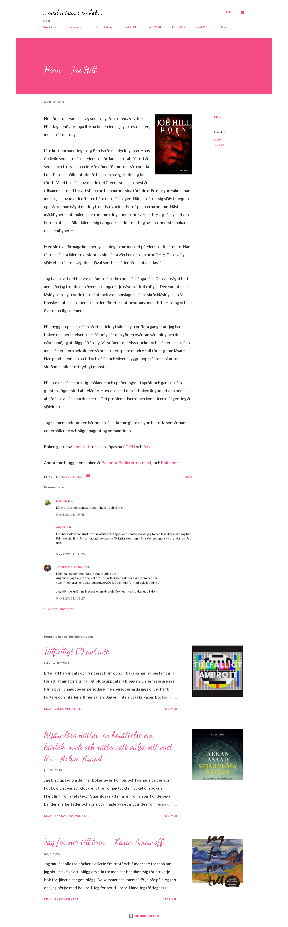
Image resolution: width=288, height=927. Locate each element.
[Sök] (228, 12)
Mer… (225, 27)
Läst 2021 (129, 27)
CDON (129, 446)
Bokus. (149, 446)
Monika (61, 501)
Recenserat (75, 27)
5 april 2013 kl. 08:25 (70, 554)
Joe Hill (218, 145)
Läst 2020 (154, 27)
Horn (217, 139)
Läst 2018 (203, 27)
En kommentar (66, 899)
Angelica (62, 527)
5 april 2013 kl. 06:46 (70, 514)
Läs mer (171, 708)
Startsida (49, 27)
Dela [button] (217, 117)
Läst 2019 (178, 27)
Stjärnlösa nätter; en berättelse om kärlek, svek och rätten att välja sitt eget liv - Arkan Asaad (108, 746)
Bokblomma (172, 462)
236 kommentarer (69, 708)
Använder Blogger (144, 916)
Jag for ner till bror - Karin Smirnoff (103, 842)
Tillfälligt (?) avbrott (76, 651)
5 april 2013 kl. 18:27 (70, 598)
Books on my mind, (135, 462)
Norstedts (82, 446)
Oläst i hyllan (103, 27)
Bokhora (109, 462)
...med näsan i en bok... (73, 12)
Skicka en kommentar (59, 609)
